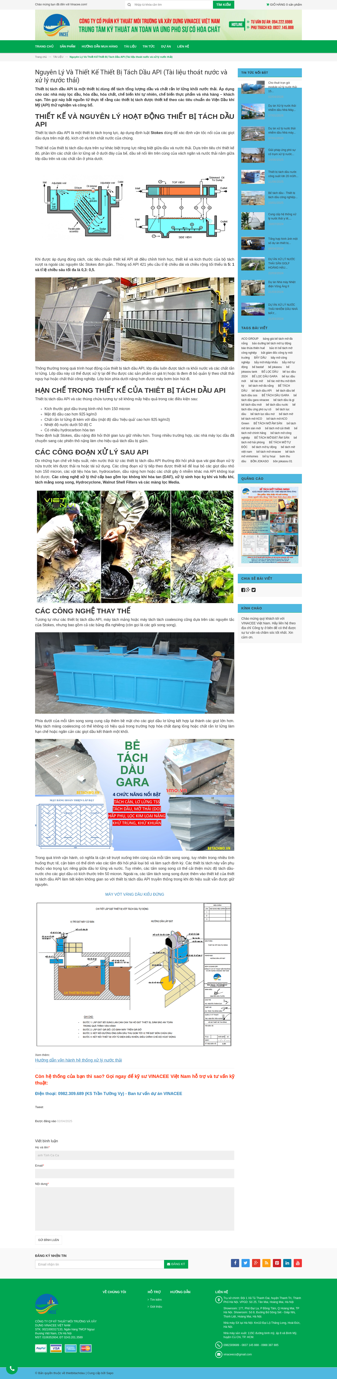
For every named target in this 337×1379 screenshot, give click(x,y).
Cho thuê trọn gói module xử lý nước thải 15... (282, 87)
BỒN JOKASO (260, 461)
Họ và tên (42, 1147)
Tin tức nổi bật (254, 72)
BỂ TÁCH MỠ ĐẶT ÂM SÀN (271, 437)
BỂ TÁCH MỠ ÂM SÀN (268, 423)
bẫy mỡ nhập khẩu (266, 362)
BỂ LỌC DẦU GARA (265, 376)
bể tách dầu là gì (284, 400)
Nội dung (42, 1184)
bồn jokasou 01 (282, 461)
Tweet (39, 1107)
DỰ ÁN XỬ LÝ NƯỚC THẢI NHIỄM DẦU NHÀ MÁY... (283, 309)
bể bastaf (258, 367)
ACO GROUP (249, 338)
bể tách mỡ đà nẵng (261, 385)
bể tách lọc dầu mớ (263, 414)
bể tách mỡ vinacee (268, 451)
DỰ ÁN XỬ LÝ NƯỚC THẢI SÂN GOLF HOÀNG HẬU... (281, 263)
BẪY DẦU (260, 357)
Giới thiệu (156, 1306)
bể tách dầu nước (277, 404)
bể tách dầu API (261, 390)
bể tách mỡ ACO (251, 418)
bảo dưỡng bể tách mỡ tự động (271, 343)
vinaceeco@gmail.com (237, 1354)
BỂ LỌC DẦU (270, 371)
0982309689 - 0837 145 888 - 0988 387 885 (250, 1345)
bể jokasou (275, 367)
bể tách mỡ (286, 414)
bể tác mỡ (256, 381)
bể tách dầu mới (251, 404)
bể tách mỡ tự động (264, 447)
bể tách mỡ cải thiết (277, 428)
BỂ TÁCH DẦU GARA (275, 395)
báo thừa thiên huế (253, 348)
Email (39, 1165)
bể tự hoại (269, 456)
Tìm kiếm (156, 1299)
